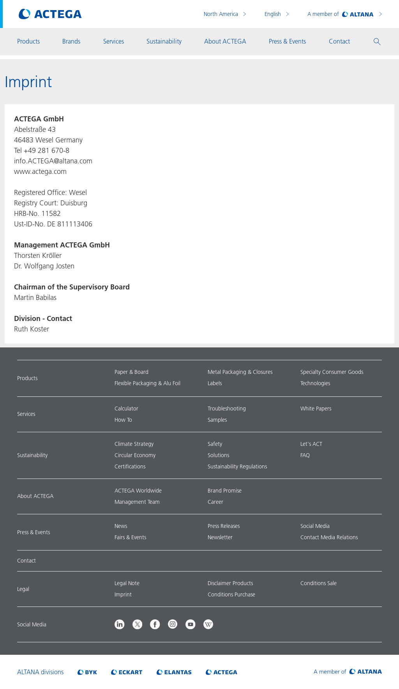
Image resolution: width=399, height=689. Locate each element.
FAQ (305, 455)
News (121, 525)
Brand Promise (225, 490)
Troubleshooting (227, 408)
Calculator (126, 408)
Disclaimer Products (230, 583)
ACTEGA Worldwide (138, 490)
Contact (26, 560)
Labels (215, 383)
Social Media (315, 525)
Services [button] (113, 41)
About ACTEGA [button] (225, 41)
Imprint (123, 594)
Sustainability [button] (164, 41)
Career (215, 501)
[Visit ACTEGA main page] (50, 14)
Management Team (137, 501)
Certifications (130, 466)
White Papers (315, 408)
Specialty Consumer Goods (331, 371)
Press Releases (224, 525)
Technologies (315, 383)
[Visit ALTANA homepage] (348, 672)
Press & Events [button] (287, 41)
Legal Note (127, 583)
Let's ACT (311, 443)
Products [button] (28, 41)
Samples (217, 419)
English (273, 14)
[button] (377, 41)
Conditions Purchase (231, 594)
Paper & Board (131, 371)
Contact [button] (339, 41)
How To (123, 419)
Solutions (218, 455)
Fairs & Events (130, 537)
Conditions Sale (318, 583)
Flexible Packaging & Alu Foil (147, 383)
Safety (215, 443)
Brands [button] (71, 41)
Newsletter (220, 537)
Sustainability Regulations (237, 466)
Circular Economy (135, 455)
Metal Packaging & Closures (240, 371)
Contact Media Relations (329, 537)
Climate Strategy (134, 443)
